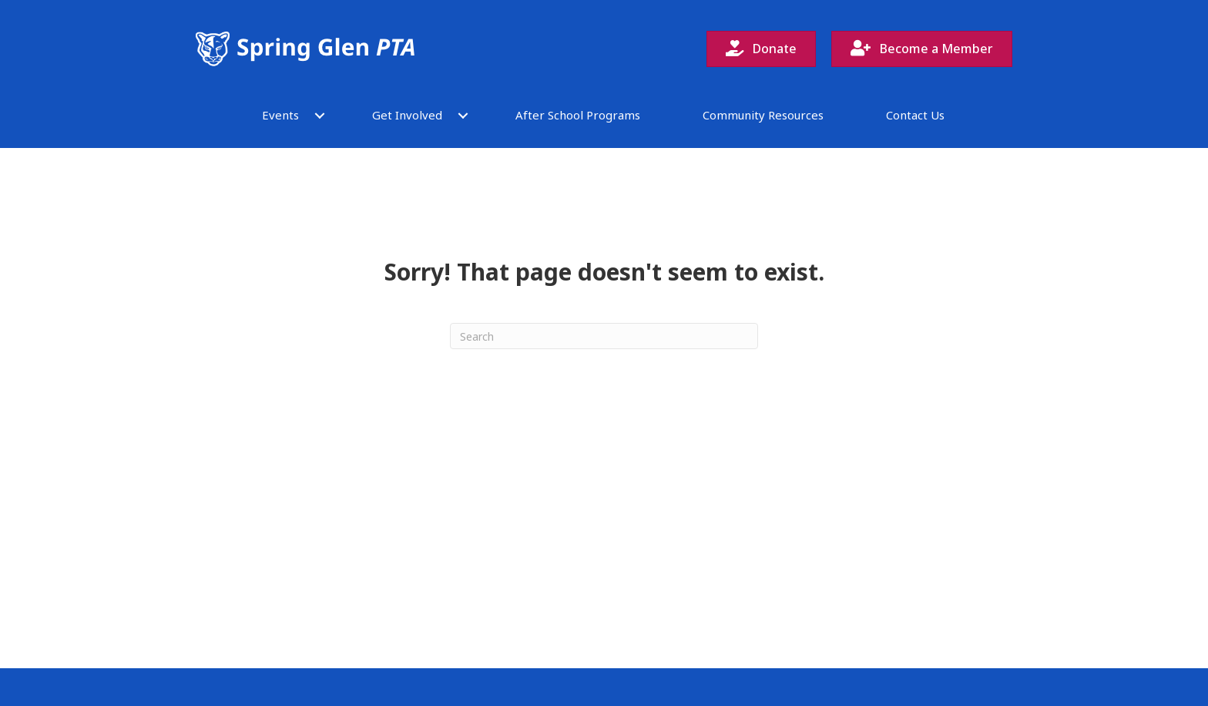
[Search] (604, 336)
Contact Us (915, 115)
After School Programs (577, 115)
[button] (320, 115)
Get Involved (407, 115)
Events (280, 115)
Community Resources (763, 115)
